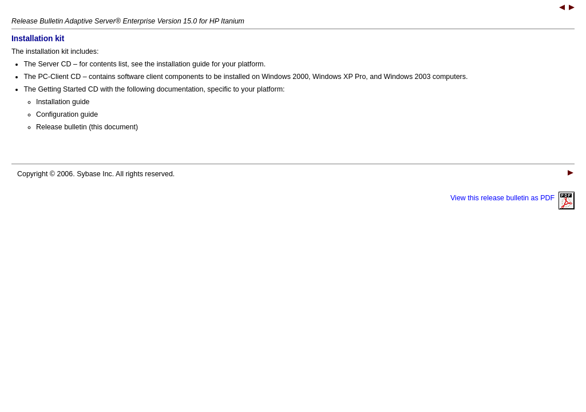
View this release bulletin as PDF (512, 198)
